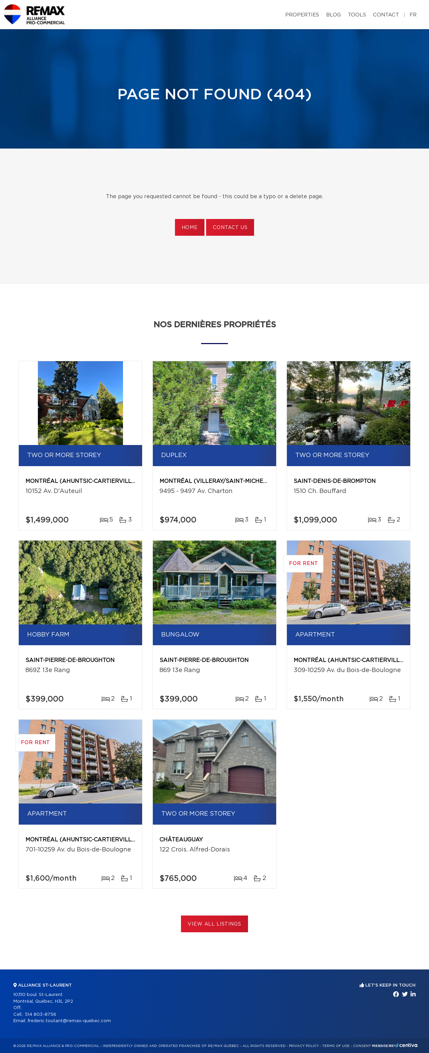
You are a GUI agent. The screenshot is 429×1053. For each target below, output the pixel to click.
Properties (302, 14)
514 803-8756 (40, 1014)
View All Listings (214, 924)
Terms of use (336, 1046)
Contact (386, 14)
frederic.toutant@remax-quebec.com (69, 1021)
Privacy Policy (304, 1046)
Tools (357, 14)
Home (190, 227)
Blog (333, 14)
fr (413, 14)
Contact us (230, 227)
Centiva (407, 1045)
